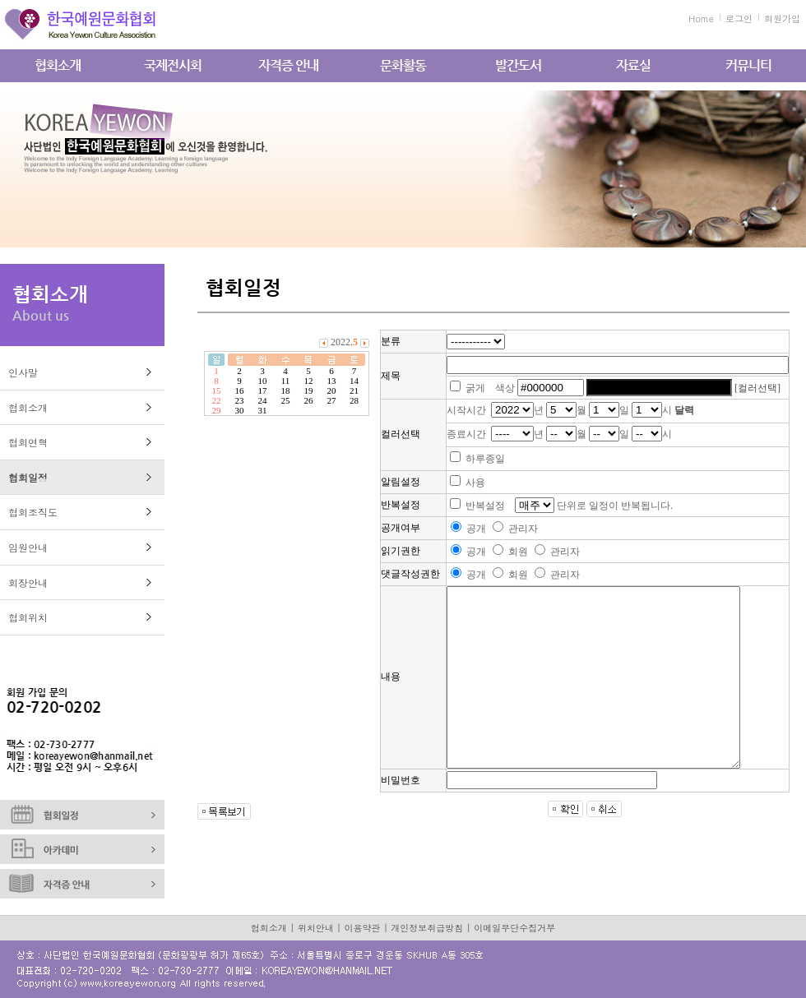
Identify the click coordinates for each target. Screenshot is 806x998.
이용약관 (363, 928)
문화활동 (403, 65)
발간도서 (518, 65)
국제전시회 (173, 65)
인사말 (23, 372)
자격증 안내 (288, 65)
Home (701, 18)
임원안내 (28, 547)
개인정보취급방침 (427, 928)
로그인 (739, 18)
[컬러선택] (757, 388)
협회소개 (58, 65)
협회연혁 (28, 442)
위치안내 (316, 928)
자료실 (633, 65)
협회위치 (28, 617)
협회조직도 (33, 512)
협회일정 (28, 477)
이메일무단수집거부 (514, 928)
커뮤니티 (748, 65)
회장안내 (28, 582)
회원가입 (782, 18)
